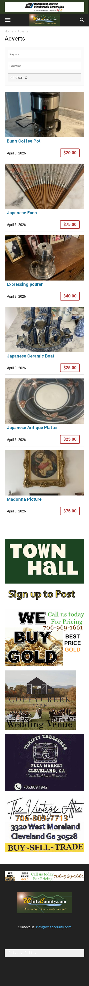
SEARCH (19, 78)
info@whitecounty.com (53, 927)
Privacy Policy (23, 953)
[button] (7, 20)
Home (9, 31)
